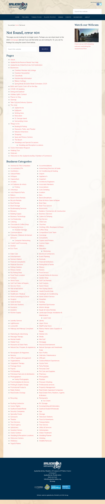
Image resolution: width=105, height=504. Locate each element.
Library (41, 325)
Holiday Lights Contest (18, 99)
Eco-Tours (14, 253)
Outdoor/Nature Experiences (49, 365)
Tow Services (15, 426)
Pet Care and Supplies (47, 376)
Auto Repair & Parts (17, 197)
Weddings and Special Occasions (26, 147)
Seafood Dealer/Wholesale (49, 413)
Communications (16, 237)
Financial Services (16, 269)
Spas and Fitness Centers (24, 141)
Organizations (15, 365)
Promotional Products (18, 392)
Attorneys (14, 194)
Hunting (42, 306)
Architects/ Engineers (46, 186)
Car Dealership (15, 223)
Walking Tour (15, 155)
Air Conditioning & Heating (48, 175)
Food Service (44, 277)
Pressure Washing (45, 386)
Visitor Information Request (20, 152)
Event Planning (44, 261)
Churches (42, 229)
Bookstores (43, 213)
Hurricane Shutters (17, 309)
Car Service (43, 223)
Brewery (13, 215)
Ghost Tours (14, 285)
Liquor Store (43, 327)
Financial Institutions (46, 266)
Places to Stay (15, 101)
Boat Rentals (15, 207)
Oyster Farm (43, 368)
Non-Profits (43, 357)
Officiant (42, 362)
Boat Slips (42, 207)
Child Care (43, 226)
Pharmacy (42, 378)
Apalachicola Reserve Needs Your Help (24, 67)
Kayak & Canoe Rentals (47, 314)
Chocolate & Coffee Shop (19, 229)
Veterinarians (43, 434)
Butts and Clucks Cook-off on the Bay (23, 91)
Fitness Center (15, 274)
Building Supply (15, 218)
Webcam (13, 157)
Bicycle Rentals (15, 205)
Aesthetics (14, 175)
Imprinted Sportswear (47, 309)
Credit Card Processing (18, 247)
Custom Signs (44, 247)
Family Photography (22, 384)
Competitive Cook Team (47, 237)
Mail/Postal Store (45, 330)
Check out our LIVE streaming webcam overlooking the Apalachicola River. (84, 50)
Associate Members (46, 189)
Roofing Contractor (17, 408)
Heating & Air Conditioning (48, 298)
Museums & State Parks (19, 349)
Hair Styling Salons (45, 293)
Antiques (13, 181)
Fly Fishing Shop (16, 277)
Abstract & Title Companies (20, 170)
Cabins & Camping (45, 221)
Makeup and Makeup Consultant (21, 333)
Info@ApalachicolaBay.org (52, 483)
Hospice (13, 303)
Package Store (15, 370)
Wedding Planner (45, 440)
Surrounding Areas (21, 125)
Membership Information (23, 83)
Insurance (13, 311)
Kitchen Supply (15, 317)
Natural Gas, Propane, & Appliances (23, 352)
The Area (13, 109)
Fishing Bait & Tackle (46, 269)
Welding (42, 442)
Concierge (42, 239)
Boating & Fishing (21, 131)
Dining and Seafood (17, 96)
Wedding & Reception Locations (22, 440)
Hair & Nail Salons (16, 293)
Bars (40, 199)
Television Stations (46, 421)
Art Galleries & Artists (18, 189)
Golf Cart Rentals (45, 285)
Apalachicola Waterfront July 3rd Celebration (26, 69)
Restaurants (43, 402)
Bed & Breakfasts (45, 202)
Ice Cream (46, 405)
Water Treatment (45, 437)
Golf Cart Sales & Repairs (19, 287)
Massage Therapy (16, 341)
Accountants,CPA (16, 173)
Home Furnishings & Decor (19, 301)
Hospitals (42, 303)
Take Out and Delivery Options (21, 107)
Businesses (14, 72)
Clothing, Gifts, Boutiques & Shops (51, 231)
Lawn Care (47, 322)
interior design (44, 311)
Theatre (13, 424)
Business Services (45, 218)
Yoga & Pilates (15, 448)
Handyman (14, 295)
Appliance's (43, 181)
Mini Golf (42, 344)
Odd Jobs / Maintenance (47, 360)
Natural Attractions (21, 136)
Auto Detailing (44, 194)
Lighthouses (14, 327)
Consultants (43, 242)
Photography (43, 381)
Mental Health (15, 344)
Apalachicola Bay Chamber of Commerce (20, 9)
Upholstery (14, 432)
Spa (40, 416)
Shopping (18, 139)
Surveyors (14, 421)
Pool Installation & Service (19, 386)
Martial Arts (43, 338)
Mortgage (42, 346)
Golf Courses (43, 287)
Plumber (42, 384)
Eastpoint (18, 115)
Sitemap (13, 104)
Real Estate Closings (17, 397)
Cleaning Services (16, 231)
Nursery (13, 360)
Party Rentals (44, 370)
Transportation (44, 426)
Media (41, 341)
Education (42, 253)
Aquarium (42, 183)
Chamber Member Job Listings (25, 75)
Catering (13, 226)
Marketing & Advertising (19, 338)
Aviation (42, 197)
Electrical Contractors (47, 258)
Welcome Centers (17, 442)
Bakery (12, 199)
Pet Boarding (15, 376)
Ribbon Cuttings (20, 85)
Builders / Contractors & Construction (52, 215)
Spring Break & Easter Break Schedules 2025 (31, 88)
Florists (41, 274)
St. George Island (21, 123)
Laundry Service (16, 325)
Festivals (42, 263)
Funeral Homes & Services (48, 279)
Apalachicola (19, 112)
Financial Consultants (17, 266)
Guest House (44, 290)
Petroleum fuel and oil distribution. (22, 378)
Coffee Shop (43, 234)
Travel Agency (15, 429)
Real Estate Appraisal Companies (51, 394)
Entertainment (15, 261)
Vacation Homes (16, 434)
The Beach (18, 144)
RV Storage (43, 408)
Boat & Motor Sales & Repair (49, 205)
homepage (14, 44)
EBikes (41, 250)
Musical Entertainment (47, 349)
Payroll (12, 373)
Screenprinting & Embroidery (49, 410)
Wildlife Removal (45, 445)
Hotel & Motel (15, 306)
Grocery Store (15, 290)
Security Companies (17, 416)
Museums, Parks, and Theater (25, 133)
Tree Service (43, 429)
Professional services (46, 389)
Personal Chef (44, 373)
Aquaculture (14, 183)
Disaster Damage (21, 234)
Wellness (13, 445)
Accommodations (45, 170)
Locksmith (14, 330)
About (12, 64)
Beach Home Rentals (17, 202)
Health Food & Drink (46, 295)
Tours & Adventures (46, 424)
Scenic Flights (15, 410)
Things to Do (14, 128)
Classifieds (18, 80)
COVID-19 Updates (17, 93)
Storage (42, 418)
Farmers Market (16, 263)
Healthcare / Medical (17, 298)
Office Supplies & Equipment (20, 362)
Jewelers (13, 314)
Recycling (13, 402)
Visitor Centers (15, 437)
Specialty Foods (16, 418)
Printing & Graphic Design (19, 389)
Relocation (18, 120)
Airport (41, 178)
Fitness (41, 271)
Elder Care (14, 258)
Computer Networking (22, 245)
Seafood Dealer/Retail (18, 413)
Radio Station (15, 394)
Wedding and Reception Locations (31, 149)
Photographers (15, 381)
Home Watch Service (46, 301)
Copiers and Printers (46, 245)
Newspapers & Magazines (19, 357)
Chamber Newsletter (22, 77)
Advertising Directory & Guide (49, 173)
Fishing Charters (16, 271)
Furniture (13, 282)
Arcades (13, 186)
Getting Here (19, 117)
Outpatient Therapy (17, 368)
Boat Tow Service (45, 210)
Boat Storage (15, 210)
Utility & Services (45, 432)
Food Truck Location (17, 279)
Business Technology (17, 221)
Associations (43, 191)
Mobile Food (14, 346)
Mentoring (46, 255)
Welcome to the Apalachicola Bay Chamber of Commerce (31, 160)
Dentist (13, 250)
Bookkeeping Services (18, 213)
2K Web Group (64, 499)
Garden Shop (43, 282)
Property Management (47, 392)
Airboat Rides (15, 178)
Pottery (17, 191)
